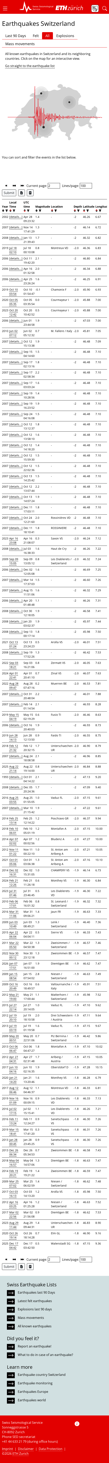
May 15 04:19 (14, 717)
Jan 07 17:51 (13, 965)
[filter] (6, 211)
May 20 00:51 (14, 1038)
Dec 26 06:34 (13, 1152)
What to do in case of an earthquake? (45, 1355)
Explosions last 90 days (35, 1309)
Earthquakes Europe (33, 1391)
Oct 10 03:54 (13, 292)
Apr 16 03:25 (13, 1204)
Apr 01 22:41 (13, 675)
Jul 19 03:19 (13, 1028)
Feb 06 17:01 (13, 903)
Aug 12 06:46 (13, 1090)
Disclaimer (26, 1449)
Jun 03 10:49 (13, 924)
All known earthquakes (35, 1326)
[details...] (16, 217)
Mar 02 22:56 (14, 1214)
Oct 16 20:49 (13, 986)
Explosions (65, 35)
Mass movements (20, 43)
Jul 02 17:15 (13, 1111)
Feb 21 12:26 (13, 882)
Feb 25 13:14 (13, 820)
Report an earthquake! (34, 1346)
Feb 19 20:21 (13, 1173)
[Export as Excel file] (21, 192)
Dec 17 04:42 (13, 1245)
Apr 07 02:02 (13, 841)
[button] (6, 8)
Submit (9, 193)
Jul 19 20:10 (13, 1017)
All (47, 35)
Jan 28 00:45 (13, 1142)
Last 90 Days (15, 35)
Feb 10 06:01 (13, 831)
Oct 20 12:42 (13, 312)
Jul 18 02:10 (13, 250)
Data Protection (50, 1449)
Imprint (7, 1449)
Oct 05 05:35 (13, 302)
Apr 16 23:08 (13, 540)
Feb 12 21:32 (13, 748)
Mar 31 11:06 (14, 914)
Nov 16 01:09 (13, 1100)
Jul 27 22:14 (13, 1007)
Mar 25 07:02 (14, 1183)
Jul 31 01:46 (13, 893)
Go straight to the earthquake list (30, 66)
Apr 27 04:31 (13, 1059)
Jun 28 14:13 (13, 737)
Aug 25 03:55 (13, 800)
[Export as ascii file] (30, 192)
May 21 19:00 (14, 997)
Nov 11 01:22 (13, 852)
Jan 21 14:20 (13, 1080)
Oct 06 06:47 (13, 1048)
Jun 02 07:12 (13, 333)
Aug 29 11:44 (13, 1225)
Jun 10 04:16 (13, 1069)
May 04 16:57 (14, 1162)
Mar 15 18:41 (14, 1132)
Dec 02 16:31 (13, 872)
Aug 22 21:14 (13, 769)
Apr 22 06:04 (13, 934)
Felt (36, 35)
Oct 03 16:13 (13, 1194)
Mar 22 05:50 (14, 945)
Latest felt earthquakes (35, 1301)
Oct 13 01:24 (13, 644)
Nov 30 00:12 (13, 955)
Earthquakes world (32, 1400)
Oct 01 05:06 (13, 862)
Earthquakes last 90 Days (36, 1292)
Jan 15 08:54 (13, 976)
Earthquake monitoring (35, 1383)
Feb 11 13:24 (13, 1121)
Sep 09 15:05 (13, 561)
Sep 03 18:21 (13, 665)
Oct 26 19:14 (13, 1235)
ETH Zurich (20, 1453)
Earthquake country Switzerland (42, 1374)
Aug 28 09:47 (13, 686)
